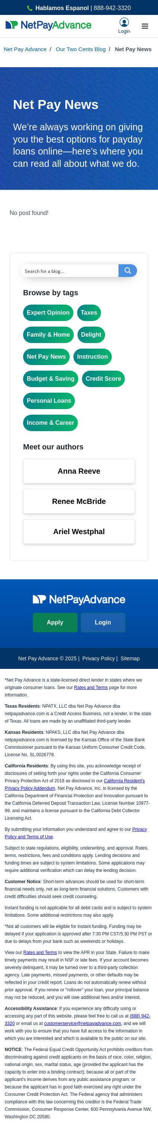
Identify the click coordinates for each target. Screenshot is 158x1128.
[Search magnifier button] (127, 270)
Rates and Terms (91, 687)
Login (103, 622)
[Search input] (70, 270)
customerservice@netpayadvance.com (82, 1023)
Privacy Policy (98, 658)
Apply (55, 622)
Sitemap (130, 658)
